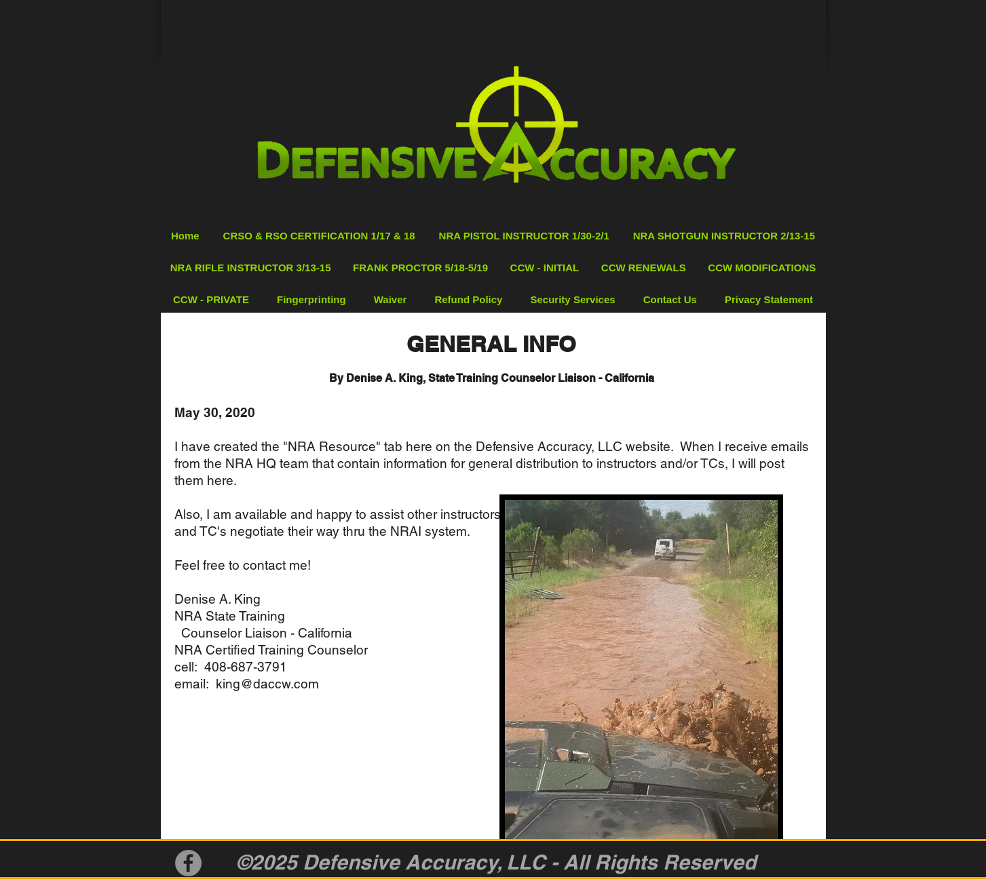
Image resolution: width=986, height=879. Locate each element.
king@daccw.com (267, 683)
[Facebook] (188, 863)
